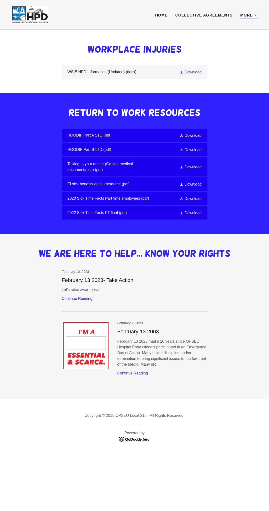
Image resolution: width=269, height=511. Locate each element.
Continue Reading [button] (77, 299)
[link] (29, 14)
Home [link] (161, 15)
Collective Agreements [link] (204, 15)
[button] (249, 15)
